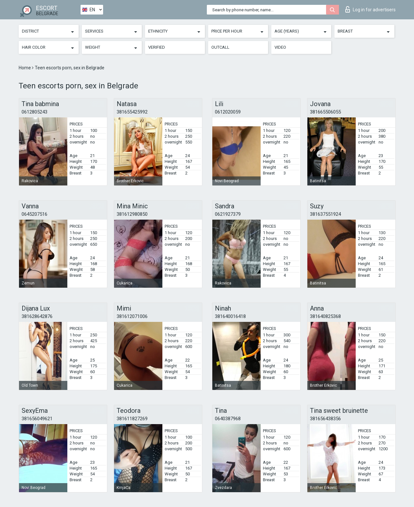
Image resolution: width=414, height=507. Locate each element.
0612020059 (228, 112)
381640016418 (230, 316)
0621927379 (228, 214)
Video (280, 47)
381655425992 (132, 112)
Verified (156, 47)
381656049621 (37, 419)
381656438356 (325, 419)
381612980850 (132, 214)
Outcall (220, 47)
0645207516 (34, 214)
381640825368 (325, 316)
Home (25, 67)
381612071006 (132, 316)
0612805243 (34, 112)
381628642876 (37, 316)
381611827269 (132, 419)
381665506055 (325, 112)
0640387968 (228, 419)
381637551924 (325, 214)
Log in (370, 9)
